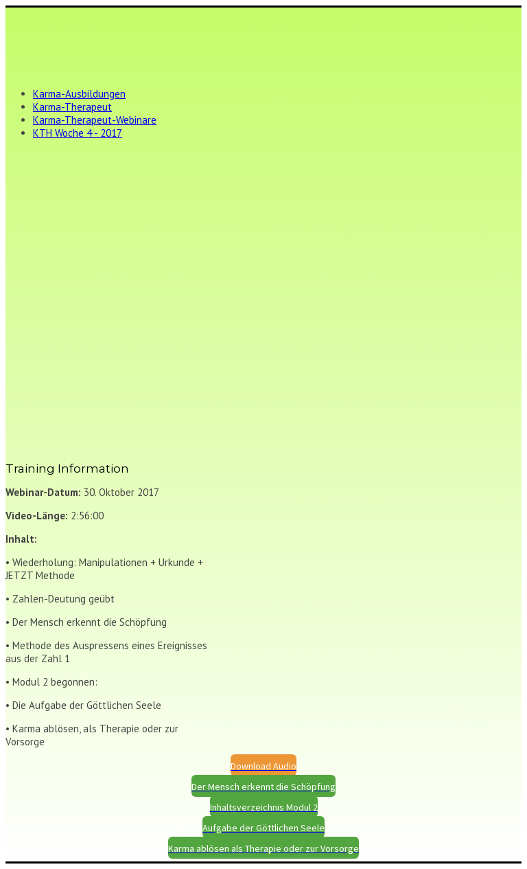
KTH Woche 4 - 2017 (77, 132)
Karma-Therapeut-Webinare (94, 119)
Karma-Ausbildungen (79, 93)
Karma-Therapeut (72, 106)
